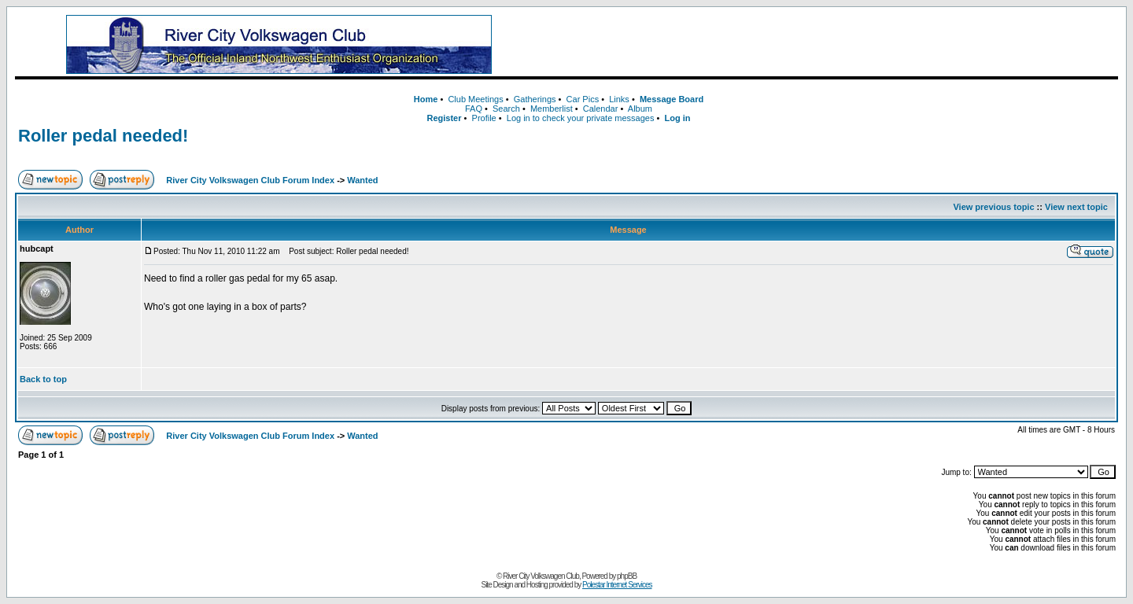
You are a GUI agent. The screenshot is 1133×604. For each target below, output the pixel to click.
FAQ (473, 108)
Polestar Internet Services (617, 584)
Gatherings (535, 99)
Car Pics (583, 99)
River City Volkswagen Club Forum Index (250, 180)
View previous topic (993, 207)
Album (640, 108)
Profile (484, 118)
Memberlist (551, 108)
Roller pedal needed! (103, 135)
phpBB (627, 576)
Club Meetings (475, 99)
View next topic (1076, 207)
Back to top (43, 379)
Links (619, 99)
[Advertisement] (830, 44)
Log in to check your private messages (581, 118)
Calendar (600, 108)
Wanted (362, 180)
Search (506, 108)
